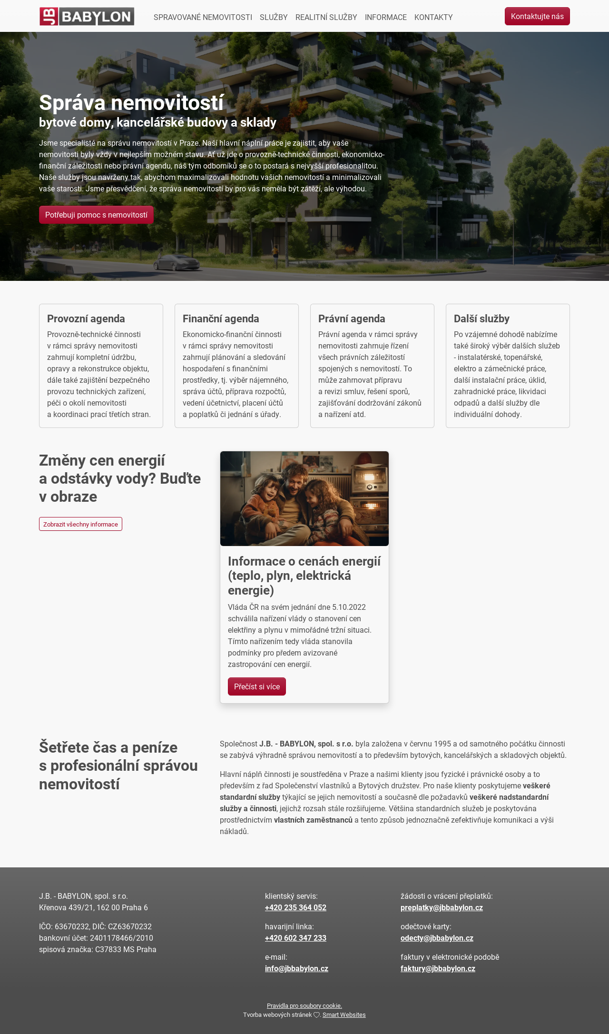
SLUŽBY (274, 17)
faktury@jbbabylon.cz (438, 968)
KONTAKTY (433, 17)
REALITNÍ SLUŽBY (326, 17)
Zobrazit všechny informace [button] (80, 524)
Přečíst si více (257, 686)
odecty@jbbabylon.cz (437, 938)
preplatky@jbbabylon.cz (442, 907)
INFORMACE (386, 17)
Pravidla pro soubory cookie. (304, 1005)
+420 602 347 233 (295, 938)
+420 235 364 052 (295, 907)
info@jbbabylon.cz (296, 968)
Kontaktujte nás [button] (537, 16)
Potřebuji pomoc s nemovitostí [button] (96, 214)
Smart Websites (344, 1014)
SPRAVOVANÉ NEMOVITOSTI (203, 17)
